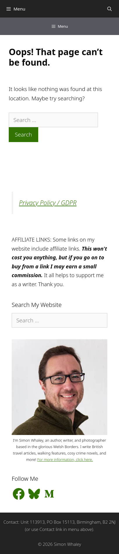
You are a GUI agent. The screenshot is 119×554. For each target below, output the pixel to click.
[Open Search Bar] (109, 9)
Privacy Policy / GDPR (47, 202)
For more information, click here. (65, 459)
